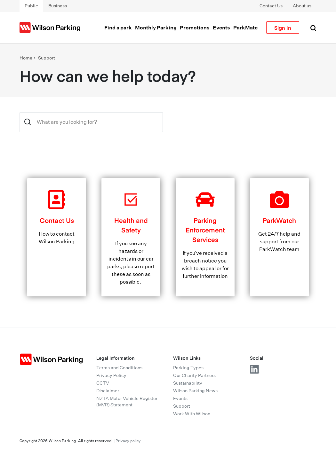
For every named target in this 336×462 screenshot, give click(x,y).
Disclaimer (107, 390)
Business (57, 5)
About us (302, 5)
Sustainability (187, 383)
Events (221, 27)
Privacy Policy (111, 375)
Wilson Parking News (195, 390)
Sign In (282, 27)
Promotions (195, 27)
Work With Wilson (191, 413)
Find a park (118, 27)
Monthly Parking (156, 27)
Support (46, 57)
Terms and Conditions (119, 367)
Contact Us (271, 5)
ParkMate (245, 27)
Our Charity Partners (194, 375)
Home (26, 57)
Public (31, 5)
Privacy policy (128, 440)
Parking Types (188, 367)
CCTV (102, 383)
